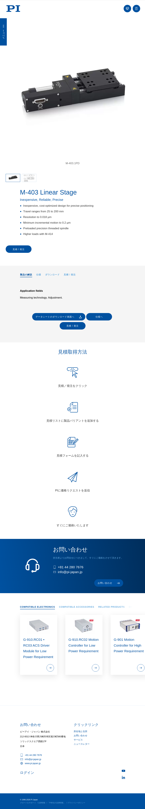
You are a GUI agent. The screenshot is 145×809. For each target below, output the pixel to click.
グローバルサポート (28, 803)
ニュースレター (82, 744)
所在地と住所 (80, 731)
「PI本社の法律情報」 (56, 803)
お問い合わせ (80, 735)
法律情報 (41, 803)
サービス (78, 739)
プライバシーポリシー (76, 803)
